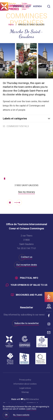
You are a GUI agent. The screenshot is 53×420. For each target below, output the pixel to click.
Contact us (26, 257)
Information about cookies (25, 384)
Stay (28, 6)
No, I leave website (21, 415)
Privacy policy (25, 379)
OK (6, 414)
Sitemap (25, 392)
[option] (26, 60)
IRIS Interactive (32, 399)
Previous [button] (16, 73)
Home (11, 24)
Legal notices (25, 388)
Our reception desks (26, 265)
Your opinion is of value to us (29, 285)
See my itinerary (26, 192)
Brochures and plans (29, 295)
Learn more (31, 408)
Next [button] (37, 73)
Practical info (29, 278)
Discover (18, 6)
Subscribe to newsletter (26, 323)
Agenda (37, 6)
